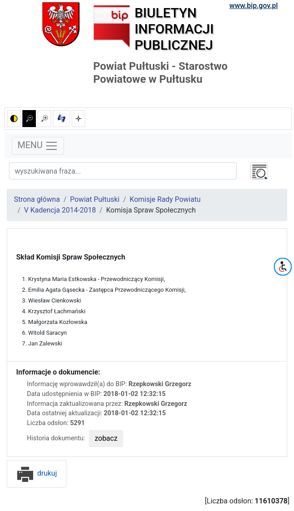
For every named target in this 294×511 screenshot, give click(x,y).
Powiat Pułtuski (95, 199)
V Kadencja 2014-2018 (60, 210)
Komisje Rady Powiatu (165, 199)
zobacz (106, 438)
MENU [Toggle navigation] (37, 146)
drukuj (36, 473)
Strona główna (37, 199)
